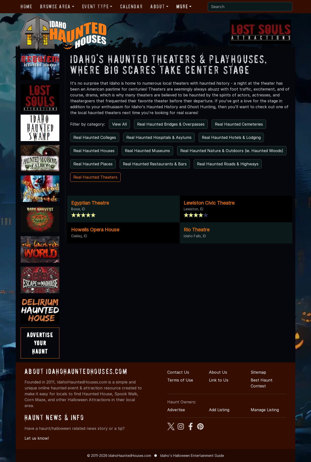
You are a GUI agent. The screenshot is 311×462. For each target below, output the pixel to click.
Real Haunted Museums (147, 150)
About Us (218, 372)
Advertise (176, 409)
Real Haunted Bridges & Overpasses (171, 124)
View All (119, 124)
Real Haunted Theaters (95, 177)
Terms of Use (180, 380)
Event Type (95, 6)
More (182, 6)
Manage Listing (265, 409)
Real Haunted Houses (94, 150)
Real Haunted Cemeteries (239, 124)
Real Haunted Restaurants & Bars (155, 163)
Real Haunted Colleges (94, 137)
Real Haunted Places (93, 163)
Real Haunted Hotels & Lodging (231, 137)
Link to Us (218, 380)
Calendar (131, 6)
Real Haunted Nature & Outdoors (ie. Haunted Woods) (231, 150)
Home (26, 6)
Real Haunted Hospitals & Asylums (159, 137)
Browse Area (55, 6)
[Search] (250, 6)
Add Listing (219, 409)
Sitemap (258, 372)
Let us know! (37, 438)
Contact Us (178, 372)
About (157, 6)
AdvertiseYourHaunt (40, 343)
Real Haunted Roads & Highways (228, 163)
